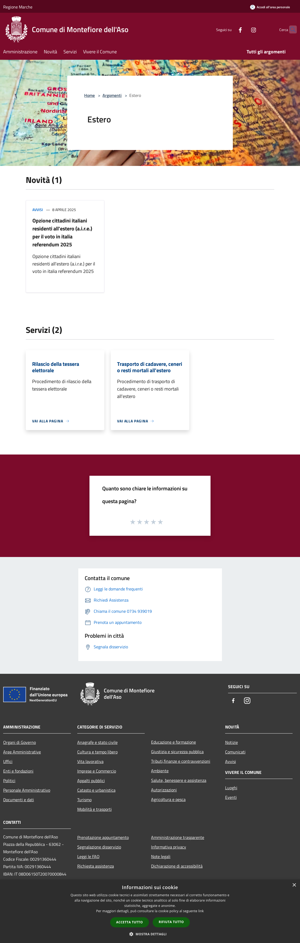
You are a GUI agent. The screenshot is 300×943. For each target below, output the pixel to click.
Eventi (231, 797)
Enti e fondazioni (18, 771)
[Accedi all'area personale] (270, 7)
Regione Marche (17, 7)
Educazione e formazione (173, 742)
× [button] (294, 885)
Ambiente (160, 771)
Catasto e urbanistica (96, 790)
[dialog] (150, 911)
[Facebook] (230, 29)
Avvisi (37, 209)
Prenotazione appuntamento (103, 837)
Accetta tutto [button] (129, 922)
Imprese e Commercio (96, 771)
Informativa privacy (168, 847)
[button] (150, 934)
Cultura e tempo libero (97, 752)
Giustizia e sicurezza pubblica (177, 751)
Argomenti (112, 95)
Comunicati (235, 752)
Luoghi (231, 788)
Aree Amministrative (22, 752)
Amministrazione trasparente (177, 837)
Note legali (160, 856)
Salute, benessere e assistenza (178, 780)
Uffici (7, 761)
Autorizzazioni (164, 790)
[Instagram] (243, 29)
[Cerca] (290, 29)
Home (89, 95)
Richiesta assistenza (95, 866)
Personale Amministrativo (26, 790)
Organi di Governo (19, 742)
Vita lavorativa (90, 761)
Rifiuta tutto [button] (171, 922)
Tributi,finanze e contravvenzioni (180, 761)
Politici (9, 780)
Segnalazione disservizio (99, 847)
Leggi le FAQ (88, 856)
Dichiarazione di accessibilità (177, 866)
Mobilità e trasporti (94, 809)
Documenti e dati (18, 799)
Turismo (84, 799)
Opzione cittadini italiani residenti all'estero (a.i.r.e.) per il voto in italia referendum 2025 (62, 232)
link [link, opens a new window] (201, 911)
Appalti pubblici (91, 780)
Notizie (231, 742)
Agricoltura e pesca (168, 799)
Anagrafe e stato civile (97, 742)
